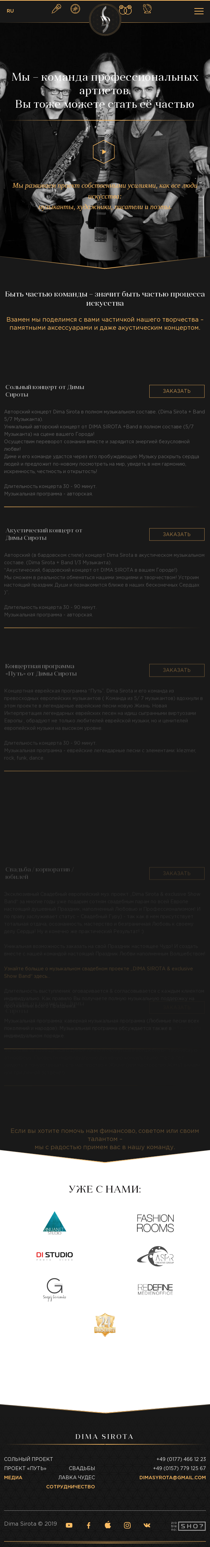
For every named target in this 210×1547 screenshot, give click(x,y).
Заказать (177, 439)
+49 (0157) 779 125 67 (179, 1469)
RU (10, 11)
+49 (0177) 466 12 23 (181, 1460)
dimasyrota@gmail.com (172, 1478)
